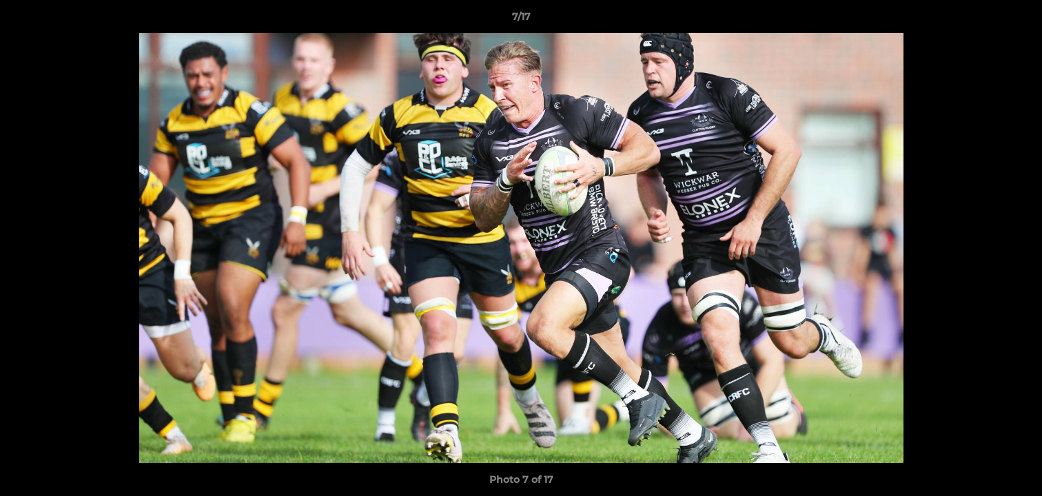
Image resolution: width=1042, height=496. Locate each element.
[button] (1017, 20)
